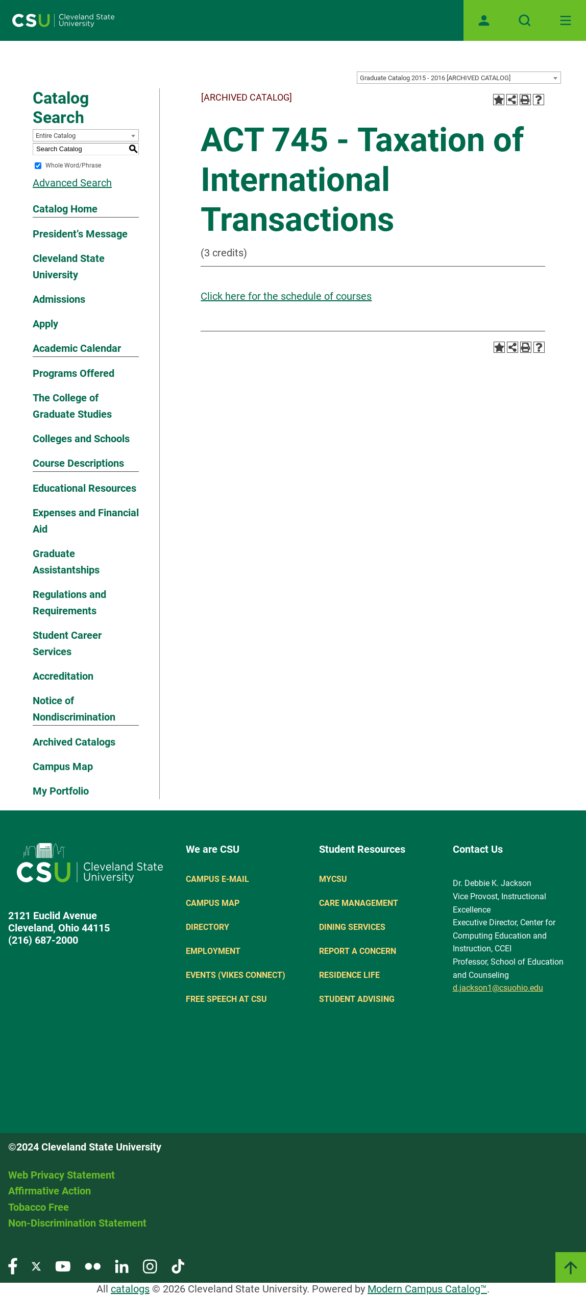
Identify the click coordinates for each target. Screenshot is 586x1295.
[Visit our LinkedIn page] (122, 1265)
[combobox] (459, 77)
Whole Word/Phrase (73, 165)
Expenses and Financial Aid (86, 521)
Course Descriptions (78, 463)
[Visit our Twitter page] (36, 1265)
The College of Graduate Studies (72, 406)
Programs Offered (73, 373)
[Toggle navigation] (565, 20)
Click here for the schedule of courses (286, 296)
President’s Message (80, 234)
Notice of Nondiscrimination (74, 708)
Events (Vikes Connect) (235, 975)
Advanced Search (72, 183)
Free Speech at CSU (226, 999)
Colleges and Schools (81, 439)
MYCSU (333, 879)
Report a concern (357, 951)
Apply (45, 324)
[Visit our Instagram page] (150, 1265)
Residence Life (349, 975)
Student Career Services (67, 643)
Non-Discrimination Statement (77, 1223)
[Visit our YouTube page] (62, 1265)
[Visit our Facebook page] (12, 1265)
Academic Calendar (77, 348)
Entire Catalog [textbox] (56, 135)
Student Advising (357, 999)
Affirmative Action (49, 1191)
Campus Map (63, 766)
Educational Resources (84, 488)
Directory (207, 927)
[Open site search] (524, 20)
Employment (213, 951)
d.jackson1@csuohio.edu (498, 988)
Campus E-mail (217, 879)
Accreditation (63, 676)
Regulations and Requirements (69, 602)
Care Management (358, 903)
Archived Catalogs (74, 742)
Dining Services (352, 927)
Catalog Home (65, 209)
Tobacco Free (38, 1207)
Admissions (59, 299)
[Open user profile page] (483, 20)
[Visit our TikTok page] (178, 1265)
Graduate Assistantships (66, 561)
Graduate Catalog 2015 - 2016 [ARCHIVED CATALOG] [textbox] (435, 78)
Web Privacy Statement (61, 1175)
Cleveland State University (69, 266)
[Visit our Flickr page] (93, 1265)
